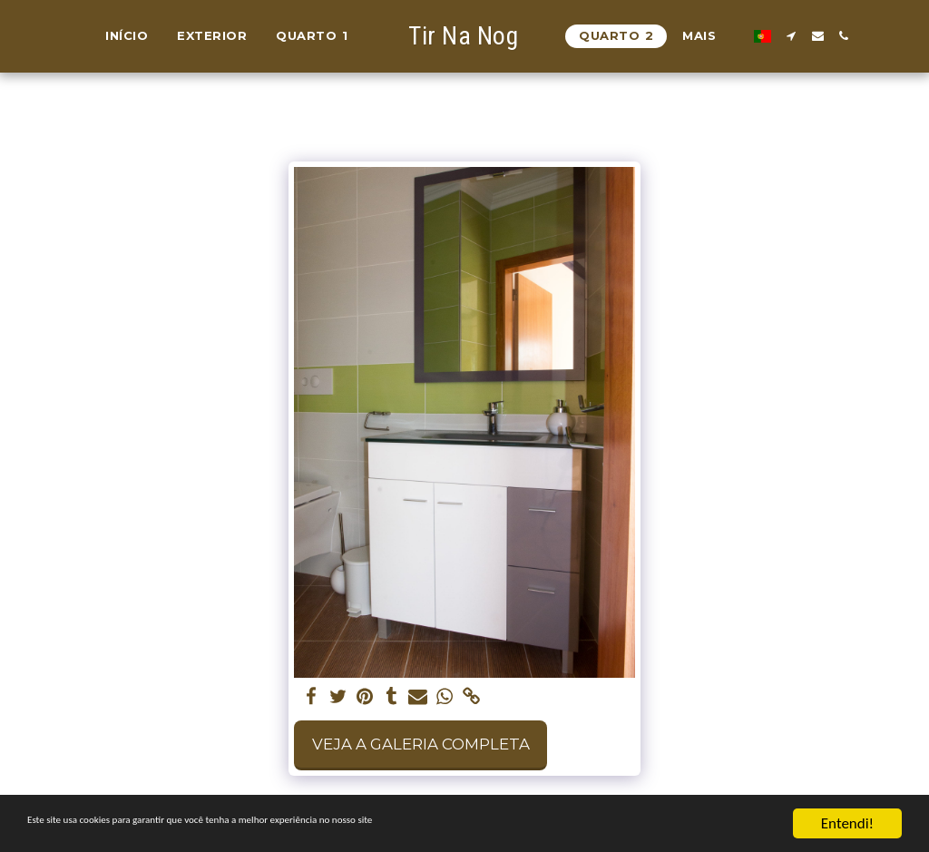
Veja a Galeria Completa (421, 744)
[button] (783, 36)
